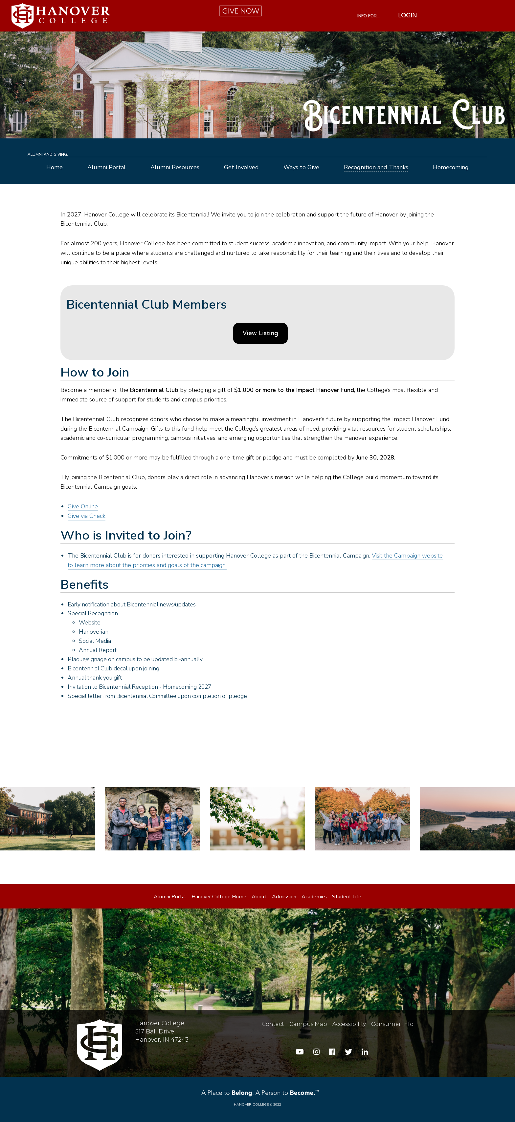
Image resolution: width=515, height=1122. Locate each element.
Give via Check (86, 516)
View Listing (260, 333)
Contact (273, 1024)
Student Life (346, 896)
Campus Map (308, 1024)
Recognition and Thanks (376, 167)
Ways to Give (301, 167)
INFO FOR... (368, 16)
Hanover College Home (218, 896)
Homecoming (451, 167)
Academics (314, 896)
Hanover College (251, 1104)
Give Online (83, 506)
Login (407, 16)
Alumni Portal (106, 167)
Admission (284, 896)
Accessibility (349, 1024)
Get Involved (241, 167)
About (259, 896)
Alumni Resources (174, 167)
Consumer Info (392, 1024)
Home (54, 167)
